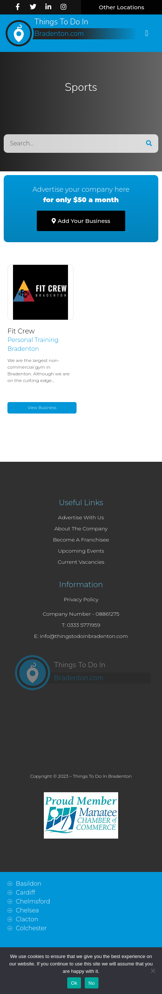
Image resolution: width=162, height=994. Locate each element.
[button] (121, 7)
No (91, 983)
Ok (74, 983)
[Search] (149, 143)
